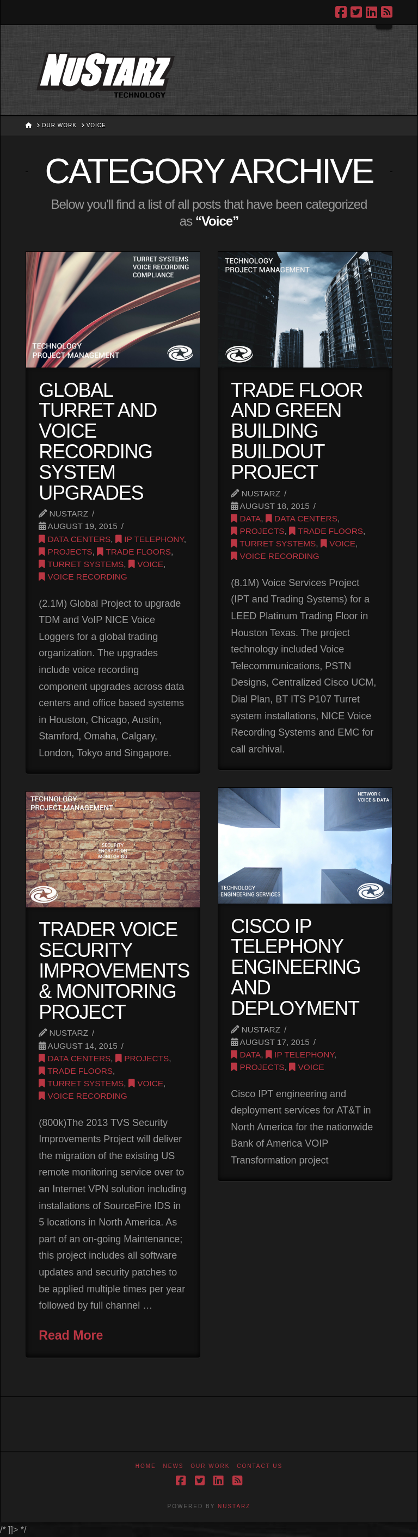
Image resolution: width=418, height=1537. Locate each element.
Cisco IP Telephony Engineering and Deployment (295, 967)
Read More (71, 1335)
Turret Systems (81, 564)
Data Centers (74, 539)
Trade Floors (134, 551)
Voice (145, 564)
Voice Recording (83, 576)
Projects (65, 551)
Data (246, 518)
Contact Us (259, 1466)
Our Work (210, 1466)
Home (146, 1466)
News (173, 1466)
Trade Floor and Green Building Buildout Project (296, 431)
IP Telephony (149, 539)
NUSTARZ (234, 1506)
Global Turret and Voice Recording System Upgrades (98, 441)
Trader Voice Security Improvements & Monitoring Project (114, 970)
